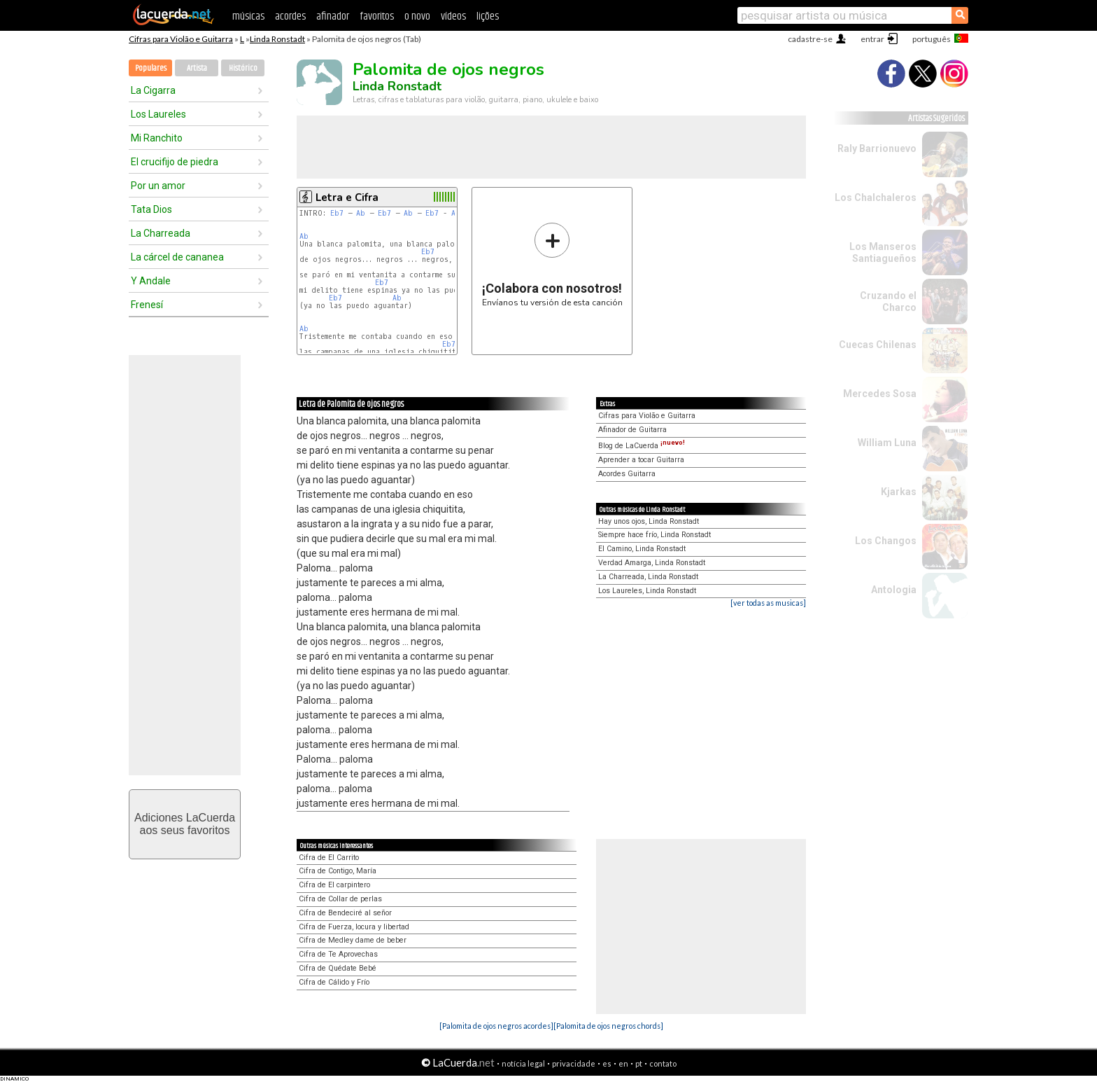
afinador (332, 16)
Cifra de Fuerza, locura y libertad (354, 926)
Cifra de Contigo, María (337, 870)
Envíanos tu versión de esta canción (552, 264)
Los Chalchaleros (875, 197)
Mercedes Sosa (879, 393)
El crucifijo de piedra (174, 161)
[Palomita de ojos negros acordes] (496, 1025)
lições (487, 16)
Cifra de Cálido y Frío (334, 982)
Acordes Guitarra (627, 473)
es (606, 1063)
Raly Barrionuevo (876, 148)
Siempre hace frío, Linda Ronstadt (654, 534)
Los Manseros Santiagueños (882, 252)
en (623, 1063)
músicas (248, 16)
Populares (151, 68)
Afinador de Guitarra (632, 429)
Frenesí (147, 304)
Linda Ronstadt (277, 39)
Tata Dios (151, 209)
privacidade (573, 1063)
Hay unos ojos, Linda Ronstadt (648, 521)
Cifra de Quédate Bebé (337, 968)
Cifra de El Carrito (329, 857)
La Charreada (160, 233)
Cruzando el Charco (888, 301)
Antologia (893, 589)
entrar (872, 39)
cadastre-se (810, 39)
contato (663, 1063)
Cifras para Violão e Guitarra (181, 39)
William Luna (887, 442)
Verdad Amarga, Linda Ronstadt (651, 562)
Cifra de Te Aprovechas (338, 954)
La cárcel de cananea (177, 257)
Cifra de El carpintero (334, 884)
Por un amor (158, 185)
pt (638, 1063)
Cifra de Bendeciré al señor (345, 912)
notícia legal (523, 1063)
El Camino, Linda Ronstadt (642, 548)
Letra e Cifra (347, 197)
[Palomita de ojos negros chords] (608, 1025)
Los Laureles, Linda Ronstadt (647, 590)
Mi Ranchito (157, 138)
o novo (417, 16)
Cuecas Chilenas (877, 344)
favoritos (377, 16)
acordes (290, 16)
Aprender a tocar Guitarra (641, 459)
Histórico (243, 68)
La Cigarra (153, 90)
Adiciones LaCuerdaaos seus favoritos (184, 824)
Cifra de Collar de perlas (340, 898)
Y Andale (151, 280)
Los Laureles (158, 114)
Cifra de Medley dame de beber (352, 940)
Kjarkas (898, 491)
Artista (197, 68)
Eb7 (337, 213)
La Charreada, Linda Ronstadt (648, 576)
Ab (360, 213)
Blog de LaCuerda (641, 445)
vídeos (453, 16)
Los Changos (885, 540)
